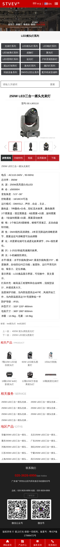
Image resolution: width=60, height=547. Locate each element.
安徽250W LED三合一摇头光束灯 (15, 435)
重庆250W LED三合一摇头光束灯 (15, 441)
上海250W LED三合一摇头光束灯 (15, 459)
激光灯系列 (30, 65)
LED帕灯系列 (49, 46)
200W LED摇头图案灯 (23, 335)
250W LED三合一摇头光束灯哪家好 (15, 408)
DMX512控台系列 (30, 72)
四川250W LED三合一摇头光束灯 (44, 459)
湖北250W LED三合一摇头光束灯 (44, 447)
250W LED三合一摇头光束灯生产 (15, 414)
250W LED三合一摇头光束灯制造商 (15, 420)
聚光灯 (49, 52)
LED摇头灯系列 (30, 46)
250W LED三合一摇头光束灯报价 (44, 402)
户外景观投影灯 (49, 59)
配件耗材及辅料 (49, 72)
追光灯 (30, 59)
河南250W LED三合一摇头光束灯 (15, 447)
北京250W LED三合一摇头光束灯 (44, 435)
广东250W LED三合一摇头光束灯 (44, 441)
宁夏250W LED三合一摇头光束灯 (44, 453)
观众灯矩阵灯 (10, 65)
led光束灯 (21, 323)
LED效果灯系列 (10, 52)
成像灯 (30, 52)
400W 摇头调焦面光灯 (23, 331)
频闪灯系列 (49, 65)
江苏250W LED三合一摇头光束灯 (15, 453)
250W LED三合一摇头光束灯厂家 (15, 402)
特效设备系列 (10, 72)
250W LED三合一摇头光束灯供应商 (44, 414)
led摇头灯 (11, 323)
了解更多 (31, 495)
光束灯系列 (10, 46)
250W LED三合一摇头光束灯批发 (44, 408)
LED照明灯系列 (10, 59)
